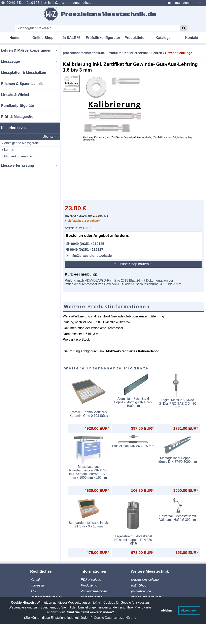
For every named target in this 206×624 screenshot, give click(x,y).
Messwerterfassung (17, 165)
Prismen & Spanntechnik (22, 84)
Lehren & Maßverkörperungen (26, 50)
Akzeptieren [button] (189, 610)
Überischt (49, 136)
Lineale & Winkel (15, 95)
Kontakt (191, 38)
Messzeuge (10, 61)
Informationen (179, 2)
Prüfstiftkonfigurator (103, 38)
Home (14, 38)
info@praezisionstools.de (71, 2)
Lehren (9, 149)
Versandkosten (100, 216)
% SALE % (71, 38)
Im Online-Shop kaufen (131, 264)
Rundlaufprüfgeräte (17, 106)
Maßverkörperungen (18, 156)
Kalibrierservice (14, 128)
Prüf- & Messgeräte (17, 117)
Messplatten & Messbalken (23, 73)
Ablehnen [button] (167, 610)
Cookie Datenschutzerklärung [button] (115, 617)
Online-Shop (43, 38)
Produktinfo (134, 38)
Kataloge (163, 38)
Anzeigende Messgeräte (21, 143)
